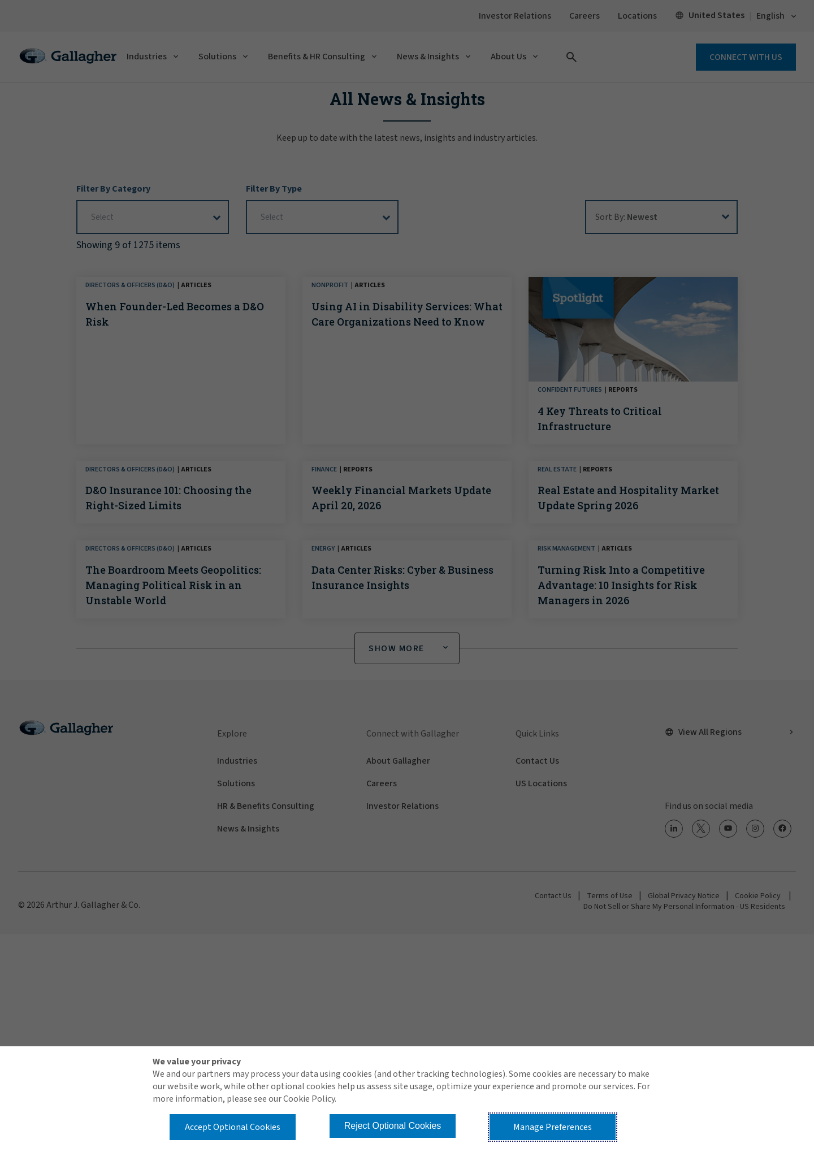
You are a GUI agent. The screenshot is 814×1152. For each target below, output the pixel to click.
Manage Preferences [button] (552, 1127)
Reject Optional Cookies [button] (392, 1126)
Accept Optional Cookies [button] (232, 1127)
